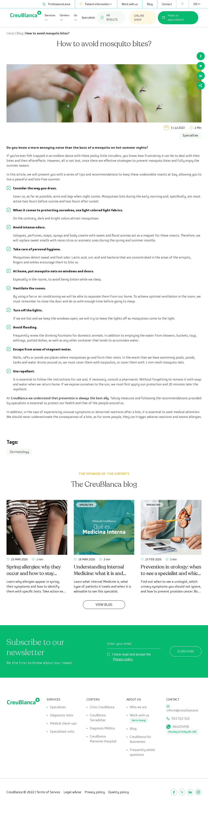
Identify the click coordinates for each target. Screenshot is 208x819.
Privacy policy (123, 659)
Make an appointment (173, 17)
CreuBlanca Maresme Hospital (103, 738)
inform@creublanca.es (182, 710)
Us (75, 17)
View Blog (104, 604)
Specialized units (62, 731)
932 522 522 (181, 718)
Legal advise (72, 792)
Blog (150, 4)
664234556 (181, 726)
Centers (64, 17)
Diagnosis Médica (102, 728)
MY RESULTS (109, 17)
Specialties (19, 504)
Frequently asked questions (142, 752)
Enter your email (119, 643)
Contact (167, 4)
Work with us (130, 4)
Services (50, 17)
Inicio (10, 33)
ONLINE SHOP (139, 18)
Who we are (138, 707)
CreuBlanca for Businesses (140, 739)
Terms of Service (48, 792)
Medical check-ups (63, 723)
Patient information (96, 4)
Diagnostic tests (61, 715)
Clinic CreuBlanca (102, 707)
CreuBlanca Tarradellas (98, 717)
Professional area (56, 4)
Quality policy (118, 792)
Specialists (88, 17)
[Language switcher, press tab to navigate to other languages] (195, 4)
